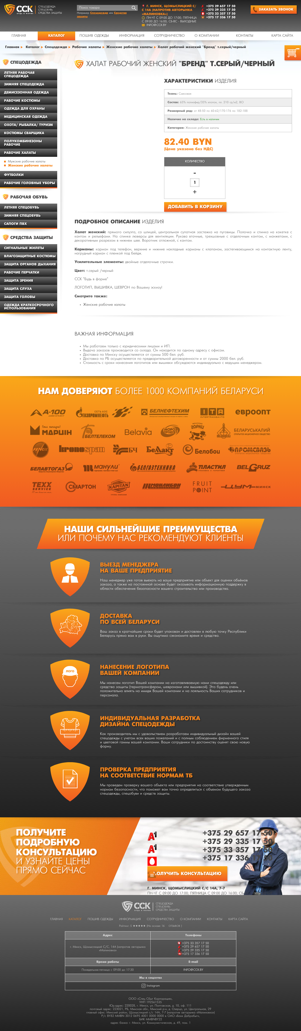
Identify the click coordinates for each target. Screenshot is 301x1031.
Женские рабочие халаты (30, 165)
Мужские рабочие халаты (26, 161)
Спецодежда (99, 12)
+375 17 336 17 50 (237, 858)
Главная (19, 36)
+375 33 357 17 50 (237, 850)
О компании (207, 36)
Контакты (244, 36)
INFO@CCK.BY (193, 969)
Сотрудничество (169, 36)
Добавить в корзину (195, 206)
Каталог (56, 36)
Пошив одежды (94, 36)
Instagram (153, 985)
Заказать (273, 9)
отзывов (174, 926)
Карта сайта (282, 36)
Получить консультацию (187, 873)
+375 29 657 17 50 (237, 833)
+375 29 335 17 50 (237, 842)
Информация (131, 36)
